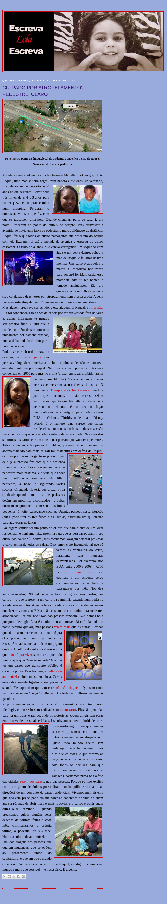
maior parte (31, 357)
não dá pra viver (20, 655)
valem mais (62, 627)
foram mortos (83, 572)
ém (78, 688)
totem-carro (68, 710)
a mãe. (98, 307)
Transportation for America (70, 390)
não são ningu (66, 688)
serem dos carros (32, 781)
